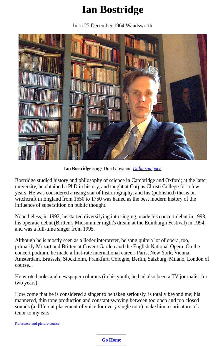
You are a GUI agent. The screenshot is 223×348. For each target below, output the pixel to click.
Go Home (111, 339)
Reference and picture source (37, 323)
